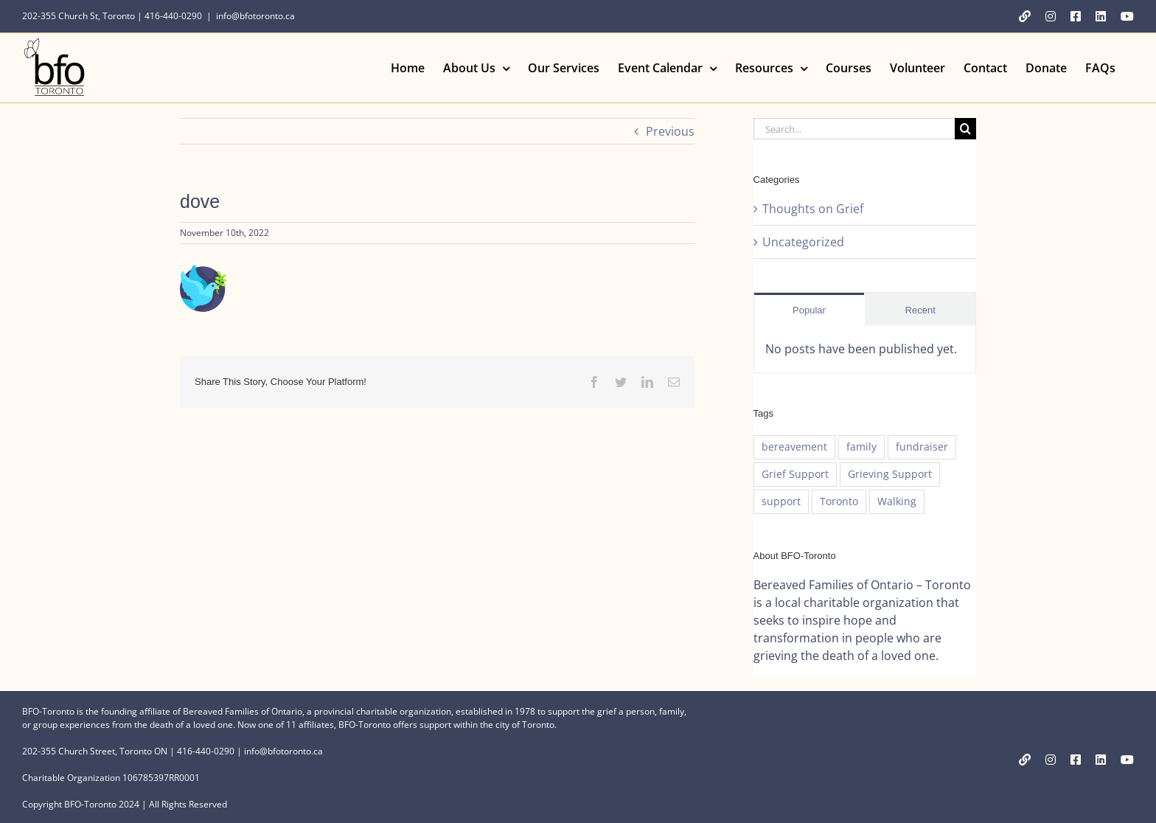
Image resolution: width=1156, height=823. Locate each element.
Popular (809, 310)
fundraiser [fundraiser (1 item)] (922, 447)
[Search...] (854, 128)
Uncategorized (803, 242)
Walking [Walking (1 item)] (896, 501)
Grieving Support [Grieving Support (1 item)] (890, 474)
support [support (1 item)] (781, 501)
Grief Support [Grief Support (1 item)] (795, 474)
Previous (670, 131)
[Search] (965, 128)
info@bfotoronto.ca (255, 16)
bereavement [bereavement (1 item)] (794, 447)
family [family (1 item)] (861, 447)
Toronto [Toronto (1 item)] (839, 501)
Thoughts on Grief (812, 209)
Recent (920, 310)
